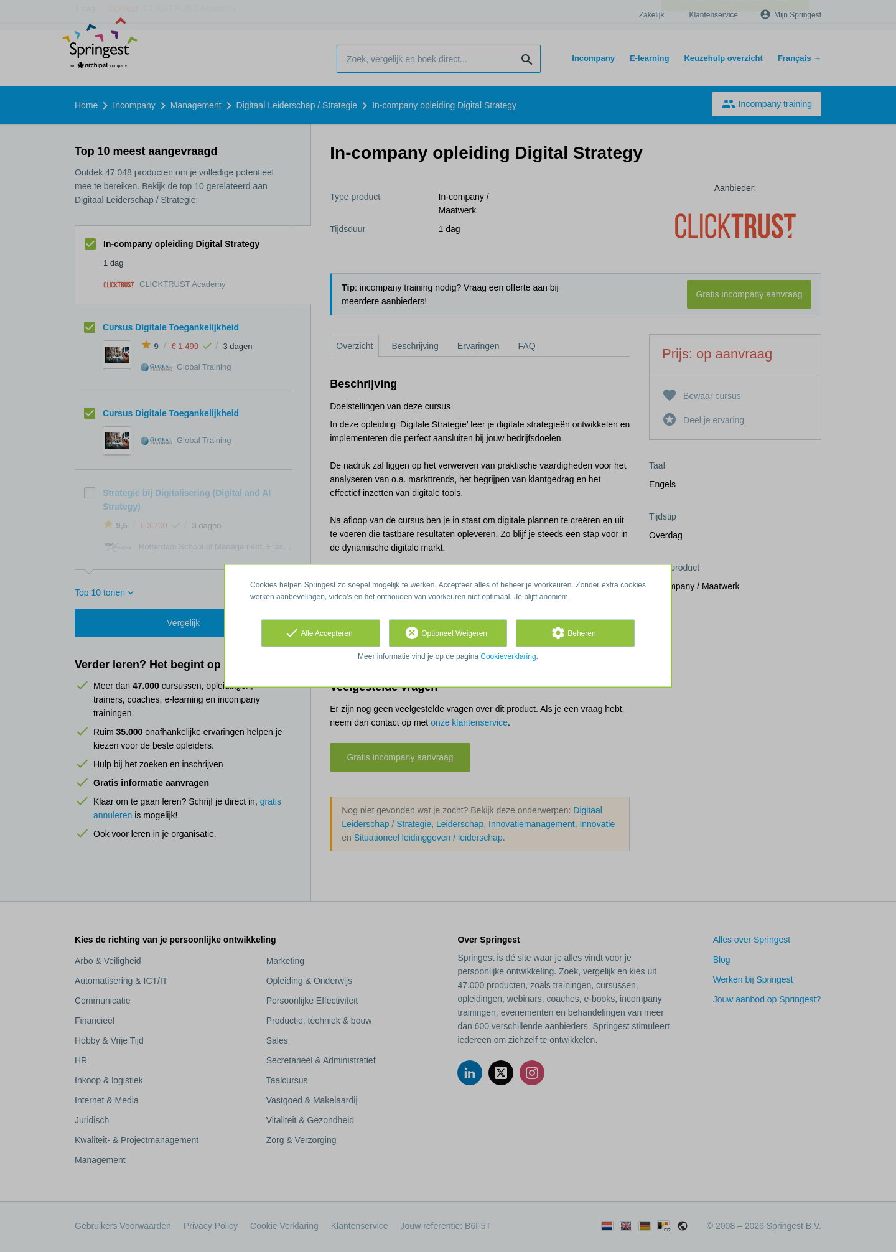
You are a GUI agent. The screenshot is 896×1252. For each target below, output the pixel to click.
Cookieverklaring (508, 656)
